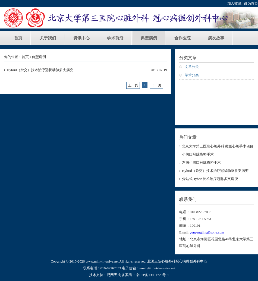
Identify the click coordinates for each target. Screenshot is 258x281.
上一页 (133, 85)
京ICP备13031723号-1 (152, 275)
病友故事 (216, 38)
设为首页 (251, 3)
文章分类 (192, 67)
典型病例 (149, 38)
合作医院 (182, 38)
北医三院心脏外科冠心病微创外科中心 (177, 261)
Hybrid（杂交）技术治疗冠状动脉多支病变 (40, 70)
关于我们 (48, 38)
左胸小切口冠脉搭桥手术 (201, 162)
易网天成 (114, 275)
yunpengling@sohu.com (207, 232)
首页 (18, 38)
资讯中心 (81, 38)
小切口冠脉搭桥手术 (198, 154)
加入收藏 (234, 3)
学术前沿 (115, 38)
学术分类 (192, 75)
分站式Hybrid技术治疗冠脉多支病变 (210, 179)
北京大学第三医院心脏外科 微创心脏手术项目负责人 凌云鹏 (217, 146)
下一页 (156, 85)
